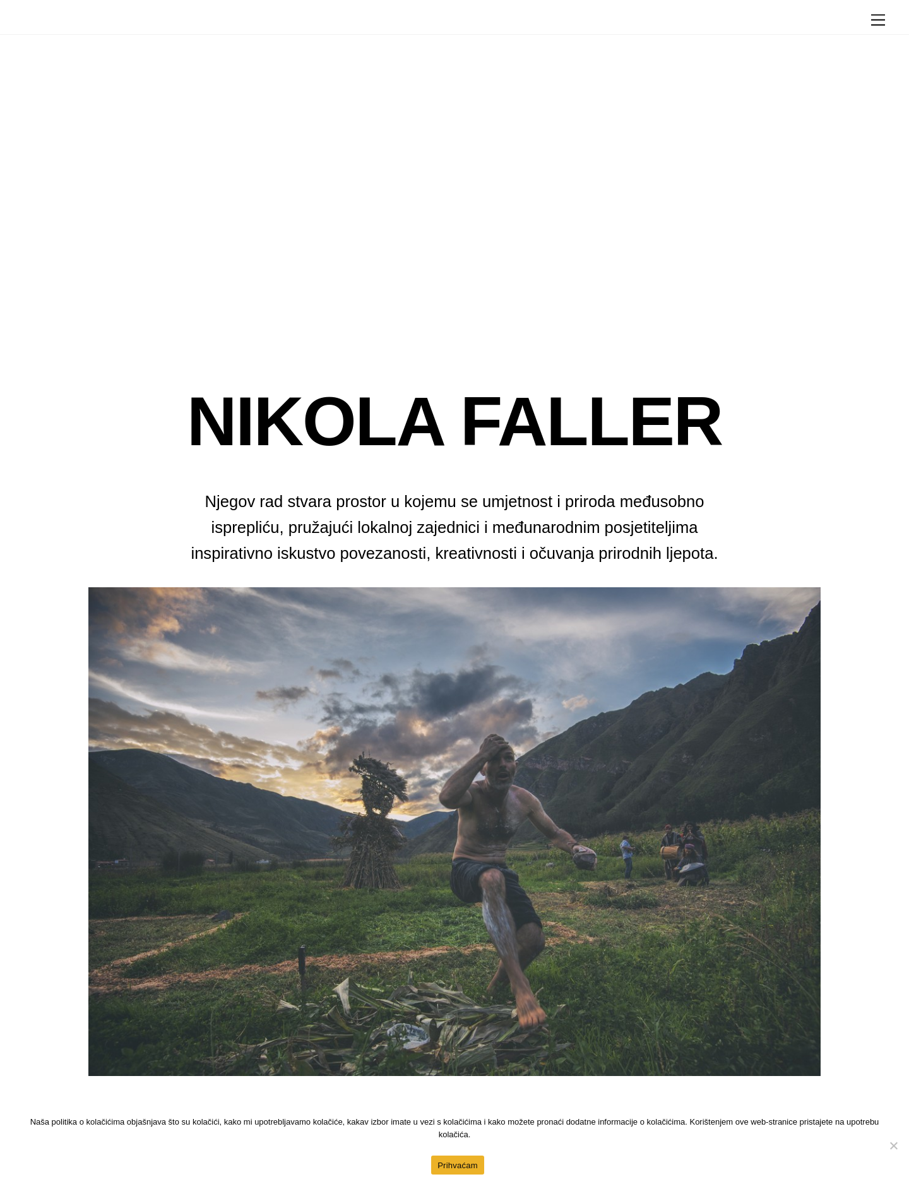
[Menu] (878, 20)
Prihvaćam (457, 1165)
